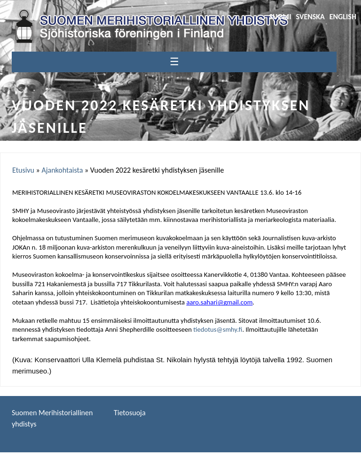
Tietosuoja (130, 412)
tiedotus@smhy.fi (217, 329)
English (343, 16)
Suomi (280, 16)
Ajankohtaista (62, 170)
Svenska (310, 16)
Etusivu (23, 170)
